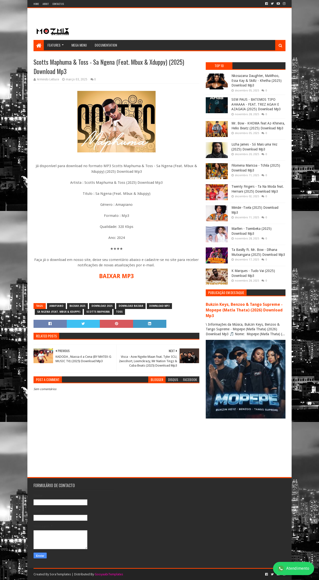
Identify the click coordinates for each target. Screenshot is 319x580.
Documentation (106, 45)
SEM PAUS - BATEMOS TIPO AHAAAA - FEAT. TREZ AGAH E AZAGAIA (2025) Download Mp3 (256, 104)
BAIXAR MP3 (116, 276)
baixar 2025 (77, 306)
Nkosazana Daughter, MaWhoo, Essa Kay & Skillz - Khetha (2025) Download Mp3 (256, 80)
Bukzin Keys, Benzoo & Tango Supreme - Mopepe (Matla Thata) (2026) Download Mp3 (244, 310)
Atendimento (293, 568)
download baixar (131, 306)
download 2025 (102, 306)
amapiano (56, 306)
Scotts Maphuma (98, 311)
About (46, 4)
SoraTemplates (60, 574)
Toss (119, 311)
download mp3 (159, 306)
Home (36, 4)
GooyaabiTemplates (109, 574)
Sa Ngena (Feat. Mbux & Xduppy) (58, 311)
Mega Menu (79, 45)
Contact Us (58, 4)
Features (53, 45)
